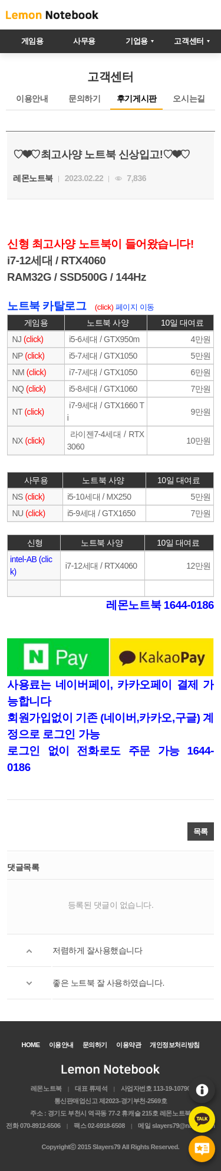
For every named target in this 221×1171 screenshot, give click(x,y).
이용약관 (128, 1044)
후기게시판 (202, 1149)
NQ (17, 388)
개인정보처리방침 (174, 1044)
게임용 (32, 41)
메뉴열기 (203, 14)
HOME (30, 1044)
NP (16, 355)
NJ (17, 339)
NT (16, 411)
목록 (200, 831)
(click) (33, 339)
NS (16, 496)
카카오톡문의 (202, 1119)
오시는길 (188, 98)
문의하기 (84, 98)
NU (17, 513)
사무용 (84, 41)
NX (16, 440)
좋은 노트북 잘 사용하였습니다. (108, 983)
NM (18, 372)
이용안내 (202, 1090)
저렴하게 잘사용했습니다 (97, 950)
